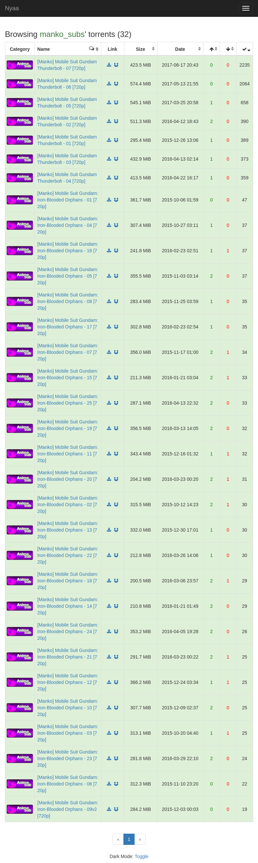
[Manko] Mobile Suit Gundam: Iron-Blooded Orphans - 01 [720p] (67, 200)
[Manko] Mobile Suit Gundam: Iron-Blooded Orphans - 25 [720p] (67, 403)
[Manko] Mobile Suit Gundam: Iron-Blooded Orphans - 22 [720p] (67, 555)
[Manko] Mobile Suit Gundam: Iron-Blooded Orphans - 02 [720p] (67, 504)
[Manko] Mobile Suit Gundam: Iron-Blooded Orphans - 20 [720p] (67, 479)
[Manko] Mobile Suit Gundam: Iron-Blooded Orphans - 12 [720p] (67, 682)
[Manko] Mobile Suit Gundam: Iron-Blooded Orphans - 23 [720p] (67, 758)
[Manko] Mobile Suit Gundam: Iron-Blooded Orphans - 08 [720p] (67, 301)
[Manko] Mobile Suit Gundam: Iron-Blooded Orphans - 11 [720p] (67, 454)
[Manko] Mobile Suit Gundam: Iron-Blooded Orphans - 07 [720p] (67, 352)
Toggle (141, 856)
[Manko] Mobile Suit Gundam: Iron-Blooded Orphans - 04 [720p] (67, 225)
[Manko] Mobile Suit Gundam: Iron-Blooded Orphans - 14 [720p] (67, 606)
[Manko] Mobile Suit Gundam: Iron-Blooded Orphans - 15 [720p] (67, 377)
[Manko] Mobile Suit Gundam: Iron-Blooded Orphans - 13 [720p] (67, 530)
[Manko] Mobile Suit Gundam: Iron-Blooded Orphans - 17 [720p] (67, 327)
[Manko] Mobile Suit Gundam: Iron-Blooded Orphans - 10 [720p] (67, 707)
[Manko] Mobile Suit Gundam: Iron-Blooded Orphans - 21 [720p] (67, 657)
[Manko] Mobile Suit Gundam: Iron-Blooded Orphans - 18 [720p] (67, 580)
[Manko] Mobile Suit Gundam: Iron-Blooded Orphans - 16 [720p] (67, 250)
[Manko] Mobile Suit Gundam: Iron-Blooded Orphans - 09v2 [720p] (67, 809)
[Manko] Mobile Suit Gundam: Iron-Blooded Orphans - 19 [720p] (67, 428)
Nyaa (12, 8)
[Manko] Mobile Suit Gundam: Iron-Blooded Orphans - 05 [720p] (67, 276)
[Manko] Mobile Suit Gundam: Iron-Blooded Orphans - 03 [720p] (67, 733)
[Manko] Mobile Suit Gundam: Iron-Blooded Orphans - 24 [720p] (67, 631)
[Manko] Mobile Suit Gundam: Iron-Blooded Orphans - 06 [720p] (67, 784)
